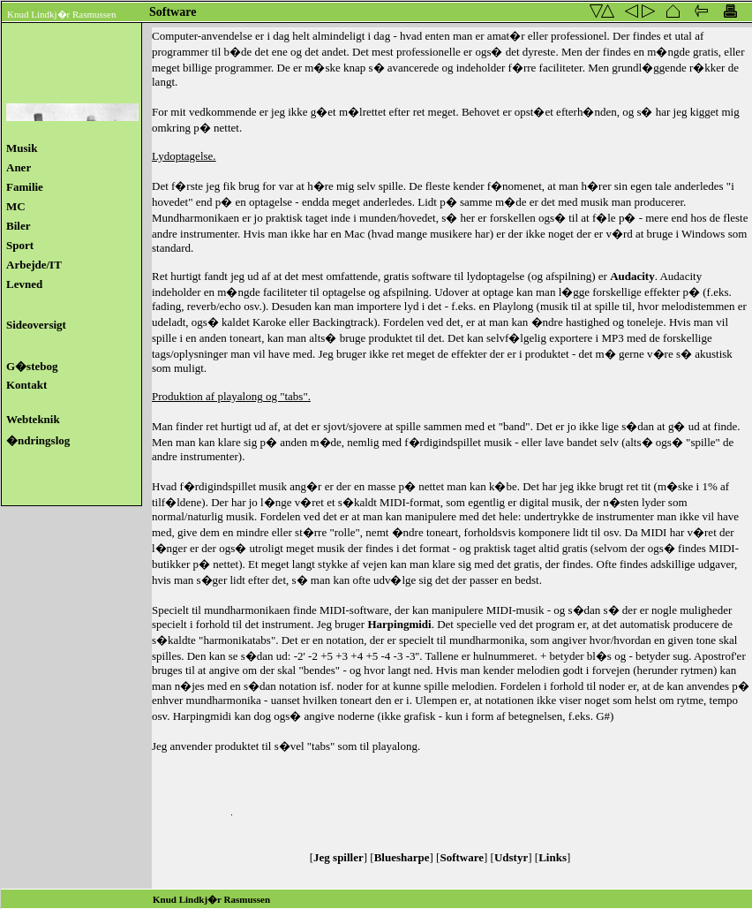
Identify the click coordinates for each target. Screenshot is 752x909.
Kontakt (32, 384)
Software (462, 857)
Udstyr (511, 857)
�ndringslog (38, 440)
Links (552, 857)
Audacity (632, 276)
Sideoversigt (36, 324)
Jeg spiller (338, 857)
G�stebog (36, 366)
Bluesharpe (402, 857)
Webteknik (33, 419)
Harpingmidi (399, 624)
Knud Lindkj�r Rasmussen (61, 14)
